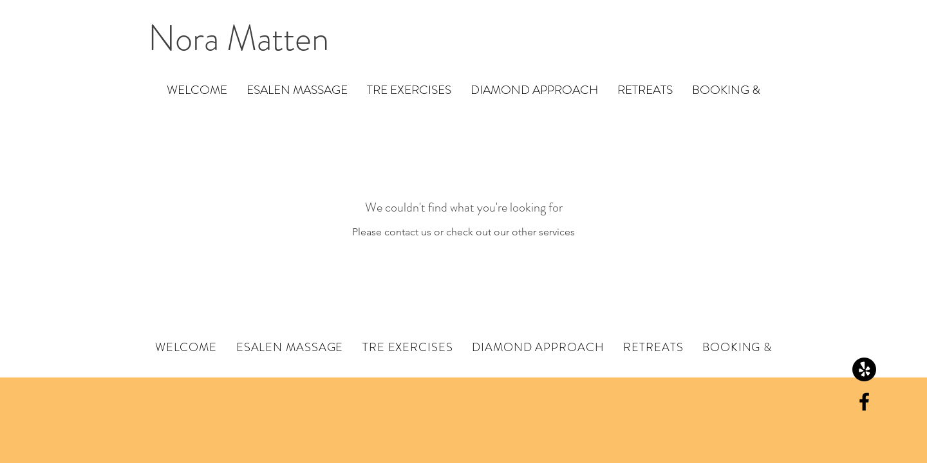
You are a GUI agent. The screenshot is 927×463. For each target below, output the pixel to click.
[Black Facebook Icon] (864, 401)
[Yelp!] (864, 369)
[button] (297, 90)
